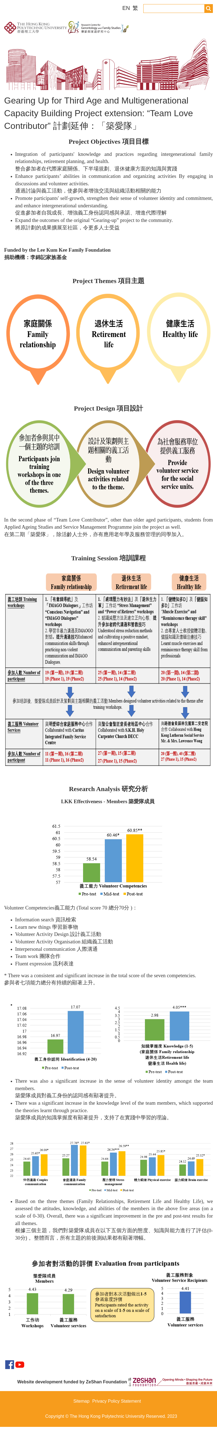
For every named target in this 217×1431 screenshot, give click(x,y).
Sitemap (81, 1405)
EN (126, 8)
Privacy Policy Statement (116, 1405)
